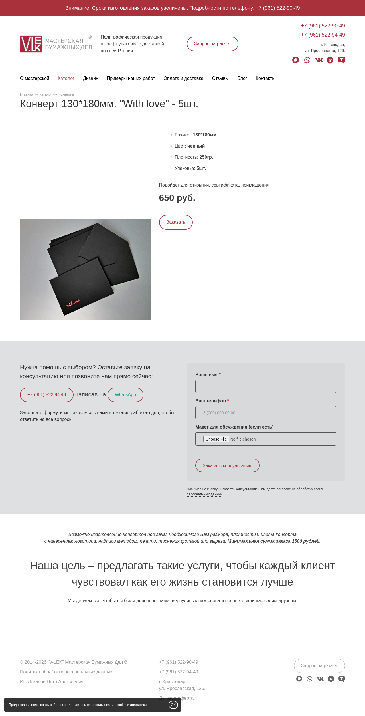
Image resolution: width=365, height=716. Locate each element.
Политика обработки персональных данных (66, 671)
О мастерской (34, 78)
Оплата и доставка (184, 78)
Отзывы (220, 78)
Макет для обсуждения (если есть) (234, 427)
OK (173, 705)
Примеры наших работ (131, 78)
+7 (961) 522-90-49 (278, 8)
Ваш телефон (210, 400)
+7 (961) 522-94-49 (323, 35)
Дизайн (90, 78)
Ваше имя (206, 374)
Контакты (265, 78)
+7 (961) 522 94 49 (46, 394)
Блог (242, 78)
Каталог (66, 78)
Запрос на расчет (212, 43)
